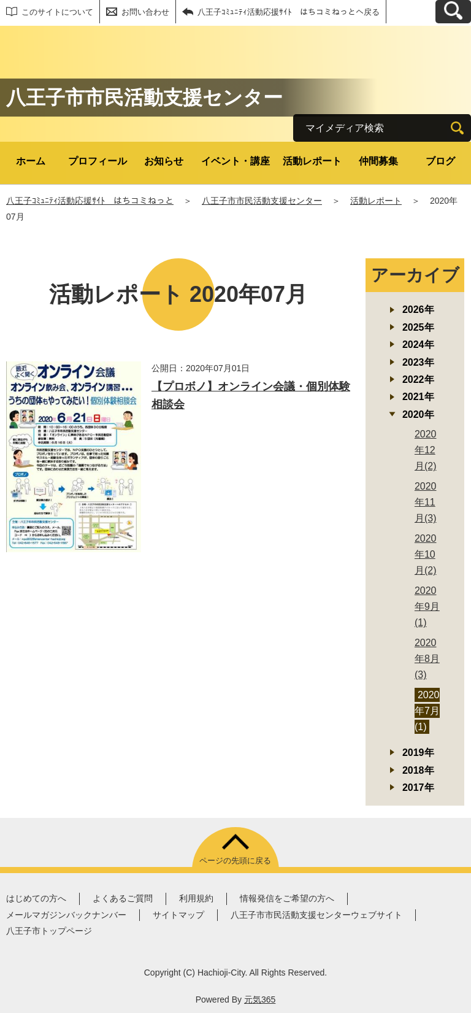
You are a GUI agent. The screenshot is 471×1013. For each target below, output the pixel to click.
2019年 (418, 752)
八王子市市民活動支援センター (262, 201)
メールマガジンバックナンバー (66, 915)
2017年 (418, 787)
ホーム (30, 161)
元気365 (259, 999)
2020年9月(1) (427, 606)
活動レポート (312, 161)
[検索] (457, 128)
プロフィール (97, 161)
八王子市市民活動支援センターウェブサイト (316, 915)
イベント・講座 (235, 161)
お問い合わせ (145, 12)
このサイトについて (57, 12)
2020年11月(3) (426, 502)
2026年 (418, 309)
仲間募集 (378, 161)
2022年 (418, 379)
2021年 (418, 396)
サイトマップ (178, 915)
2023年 (418, 362)
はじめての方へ (36, 898)
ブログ (440, 161)
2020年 (418, 414)
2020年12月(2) (426, 450)
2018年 (418, 770)
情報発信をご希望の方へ (287, 898)
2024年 (418, 344)
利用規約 (196, 898)
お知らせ (163, 161)
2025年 (418, 327)
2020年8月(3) (427, 658)
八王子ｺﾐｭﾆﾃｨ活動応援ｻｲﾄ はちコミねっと (90, 201)
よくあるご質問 (123, 898)
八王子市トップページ (49, 931)
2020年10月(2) (426, 554)
